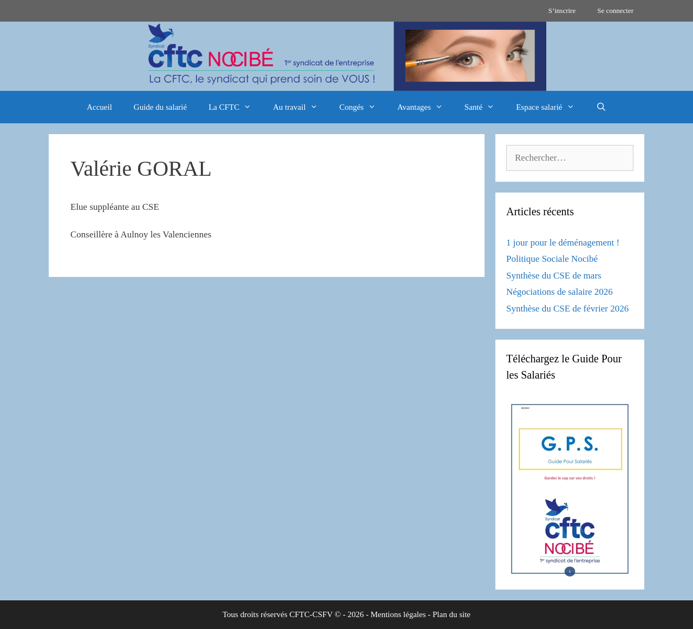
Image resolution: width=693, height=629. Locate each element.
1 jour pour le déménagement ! (562, 242)
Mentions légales (398, 614)
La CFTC (235, 107)
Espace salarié (550, 107)
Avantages (425, 107)
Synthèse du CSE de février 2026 (567, 308)
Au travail (300, 107)
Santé (485, 107)
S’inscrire (562, 10)
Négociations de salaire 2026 (559, 292)
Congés (363, 107)
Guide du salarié (160, 107)
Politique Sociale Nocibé (552, 259)
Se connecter (615, 10)
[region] (346, 56)
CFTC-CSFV (311, 614)
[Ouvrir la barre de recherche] (601, 107)
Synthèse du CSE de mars (554, 275)
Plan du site (451, 614)
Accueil (99, 107)
